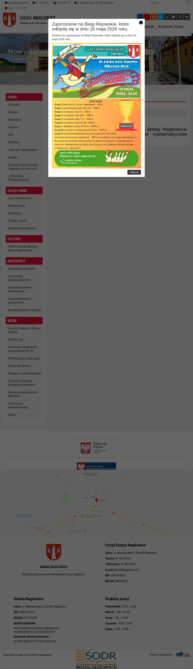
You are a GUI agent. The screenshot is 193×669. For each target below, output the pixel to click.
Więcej (134, 172)
